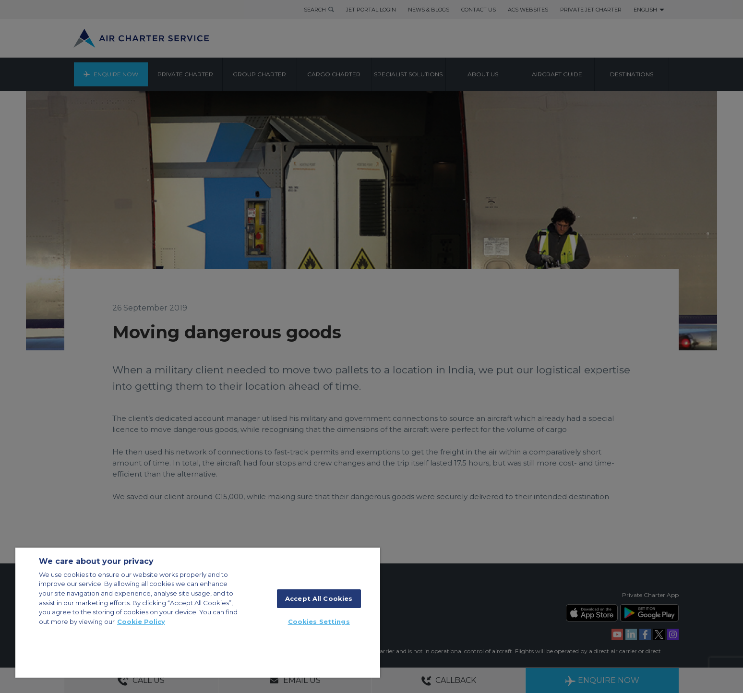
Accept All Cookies (318, 598)
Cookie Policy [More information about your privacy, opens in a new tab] (141, 621)
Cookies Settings (319, 621)
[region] (197, 613)
